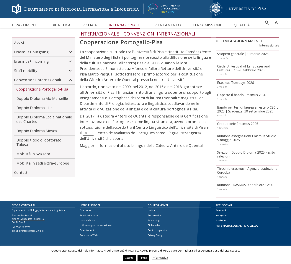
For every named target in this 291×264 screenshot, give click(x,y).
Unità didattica (87, 220)
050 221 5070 (23, 227)
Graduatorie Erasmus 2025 (237, 123)
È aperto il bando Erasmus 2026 (241, 95)
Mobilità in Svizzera (33, 153)
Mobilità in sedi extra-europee (42, 163)
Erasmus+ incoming (43, 61)
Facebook (221, 210)
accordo (119, 127)
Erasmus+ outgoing (43, 52)
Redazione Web (89, 235)
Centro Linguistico (158, 230)
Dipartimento (25, 25)
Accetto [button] (129, 257)
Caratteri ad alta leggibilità (276, 22)
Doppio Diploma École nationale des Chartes (44, 119)
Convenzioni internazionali (159, 33)
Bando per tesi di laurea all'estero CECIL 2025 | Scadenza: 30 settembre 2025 (247, 109)
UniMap (152, 210)
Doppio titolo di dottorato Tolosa (38, 142)
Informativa (160, 257)
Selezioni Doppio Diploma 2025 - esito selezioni (246, 154)
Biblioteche (154, 225)
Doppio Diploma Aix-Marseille (42, 98)
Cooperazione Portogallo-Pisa (42, 89)
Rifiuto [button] (143, 257)
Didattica (61, 25)
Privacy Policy (155, 235)
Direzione (85, 210)
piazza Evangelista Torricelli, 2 (28, 218)
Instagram (221, 215)
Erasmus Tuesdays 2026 (235, 82)
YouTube (221, 220)
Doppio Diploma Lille (34, 107)
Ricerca (89, 25)
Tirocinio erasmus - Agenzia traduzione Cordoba (247, 170)
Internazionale (124, 25)
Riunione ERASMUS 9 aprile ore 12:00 (245, 185)
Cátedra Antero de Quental (179, 145)
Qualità (242, 25)
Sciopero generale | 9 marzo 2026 (243, 53)
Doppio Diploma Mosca (36, 130)
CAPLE (88, 132)
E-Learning (153, 220)
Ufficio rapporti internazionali (96, 225)
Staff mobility (43, 70)
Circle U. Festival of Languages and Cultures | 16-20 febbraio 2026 (243, 68)
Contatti (21, 172)
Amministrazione (89, 215)
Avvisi (19, 42)
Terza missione (207, 25)
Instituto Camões (184, 51)
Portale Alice (154, 215)
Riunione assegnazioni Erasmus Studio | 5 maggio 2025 (248, 138)
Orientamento (166, 25)
